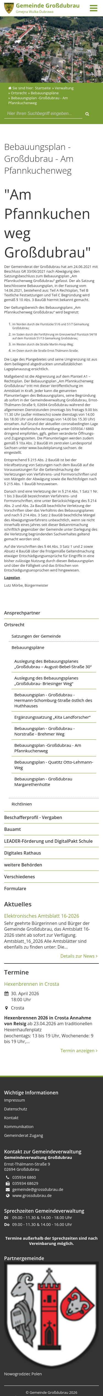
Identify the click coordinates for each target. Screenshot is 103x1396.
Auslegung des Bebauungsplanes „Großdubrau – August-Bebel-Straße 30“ (52, 663)
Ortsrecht (14, 625)
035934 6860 (24, 1177)
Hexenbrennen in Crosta (31, 984)
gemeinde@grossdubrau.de (37, 1189)
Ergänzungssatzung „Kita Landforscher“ (52, 717)
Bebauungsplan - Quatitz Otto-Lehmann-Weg (53, 764)
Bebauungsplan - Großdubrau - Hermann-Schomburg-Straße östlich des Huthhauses (53, 700)
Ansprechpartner (22, 613)
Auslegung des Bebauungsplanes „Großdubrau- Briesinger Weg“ (46, 680)
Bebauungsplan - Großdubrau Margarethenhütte (43, 781)
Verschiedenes (19, 877)
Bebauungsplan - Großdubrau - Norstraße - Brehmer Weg (44, 731)
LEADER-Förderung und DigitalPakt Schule (48, 841)
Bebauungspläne (28, 647)
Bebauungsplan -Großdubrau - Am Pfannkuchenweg (47, 747)
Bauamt (12, 829)
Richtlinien (22, 804)
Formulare (15, 888)
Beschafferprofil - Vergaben (33, 817)
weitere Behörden (23, 865)
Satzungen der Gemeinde (36, 636)
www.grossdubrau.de (32, 1195)
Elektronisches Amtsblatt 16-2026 (41, 915)
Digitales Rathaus (22, 853)
